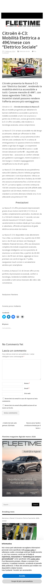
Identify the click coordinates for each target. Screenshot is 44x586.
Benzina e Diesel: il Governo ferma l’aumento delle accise (20, 519)
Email (26, 388)
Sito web (27, 393)
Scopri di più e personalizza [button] (22, 581)
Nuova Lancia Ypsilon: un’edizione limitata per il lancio (32, 425)
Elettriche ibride (25, 51)
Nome (27, 383)
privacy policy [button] (30, 550)
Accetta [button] (22, 576)
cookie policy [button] (35, 559)
